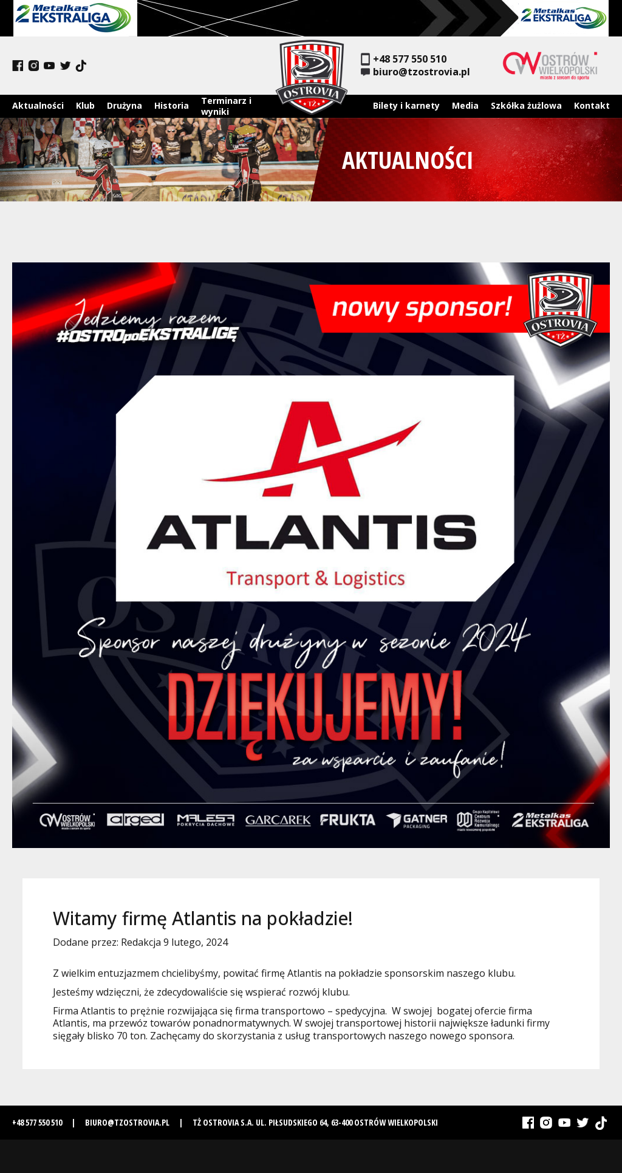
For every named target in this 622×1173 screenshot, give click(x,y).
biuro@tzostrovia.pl (415, 72)
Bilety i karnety (406, 105)
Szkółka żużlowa (526, 105)
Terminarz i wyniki (226, 106)
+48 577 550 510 (403, 59)
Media (465, 105)
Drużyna (124, 105)
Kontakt (592, 105)
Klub (85, 105)
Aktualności (38, 105)
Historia (171, 105)
